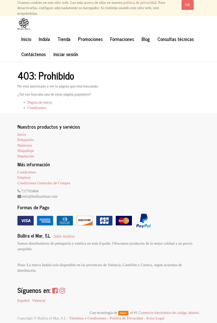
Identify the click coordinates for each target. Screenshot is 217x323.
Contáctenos (37, 108)
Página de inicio (40, 102)
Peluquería (25, 140)
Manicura (24, 145)
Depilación (25, 156)
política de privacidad (140, 3)
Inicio (21, 134)
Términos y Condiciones (87, 318)
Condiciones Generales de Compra (43, 183)
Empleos (24, 177)
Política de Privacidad (126, 318)
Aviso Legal (155, 318)
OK (187, 5)
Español (23, 300)
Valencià (38, 300)
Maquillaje (25, 151)
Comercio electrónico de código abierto (169, 313)
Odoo (123, 312)
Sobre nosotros (64, 236)
